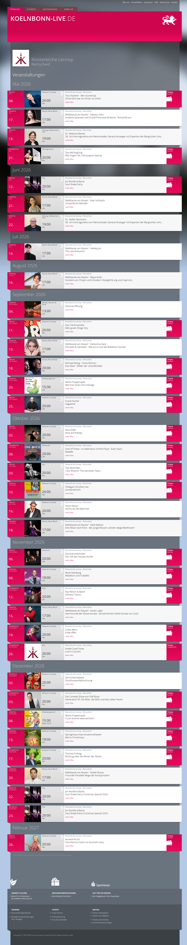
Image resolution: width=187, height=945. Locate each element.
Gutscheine (50, 9)
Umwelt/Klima (136, 2)
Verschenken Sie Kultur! (61, 896)
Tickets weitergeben (100, 913)
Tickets (31, 9)
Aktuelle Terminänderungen (22, 918)
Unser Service (57, 913)
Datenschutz (165, 2)
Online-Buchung (58, 917)
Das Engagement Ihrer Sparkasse (105, 896)
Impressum (148, 2)
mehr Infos (69, 102)
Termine (15, 9)
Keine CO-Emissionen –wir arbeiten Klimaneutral (21, 897)
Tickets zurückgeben (100, 915)
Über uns (125, 2)
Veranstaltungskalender (21, 913)
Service (68, 9)
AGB (156, 2)
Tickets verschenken (100, 919)
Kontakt (174, 2)
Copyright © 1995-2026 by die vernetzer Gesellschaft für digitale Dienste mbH (43, 935)
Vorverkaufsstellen (59, 919)
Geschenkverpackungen (102, 922)
